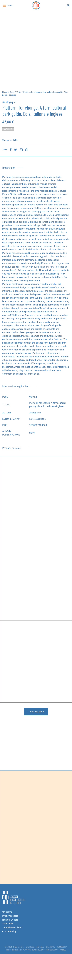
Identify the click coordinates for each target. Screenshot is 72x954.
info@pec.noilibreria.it (35, 947)
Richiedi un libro (10, 919)
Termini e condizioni (12, 927)
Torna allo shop (36, 711)
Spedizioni (7, 923)
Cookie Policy (9, 931)
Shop (12, 92)
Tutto (18, 92)
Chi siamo (7, 912)
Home (4, 92)
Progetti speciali (10, 915)
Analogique (9, 102)
